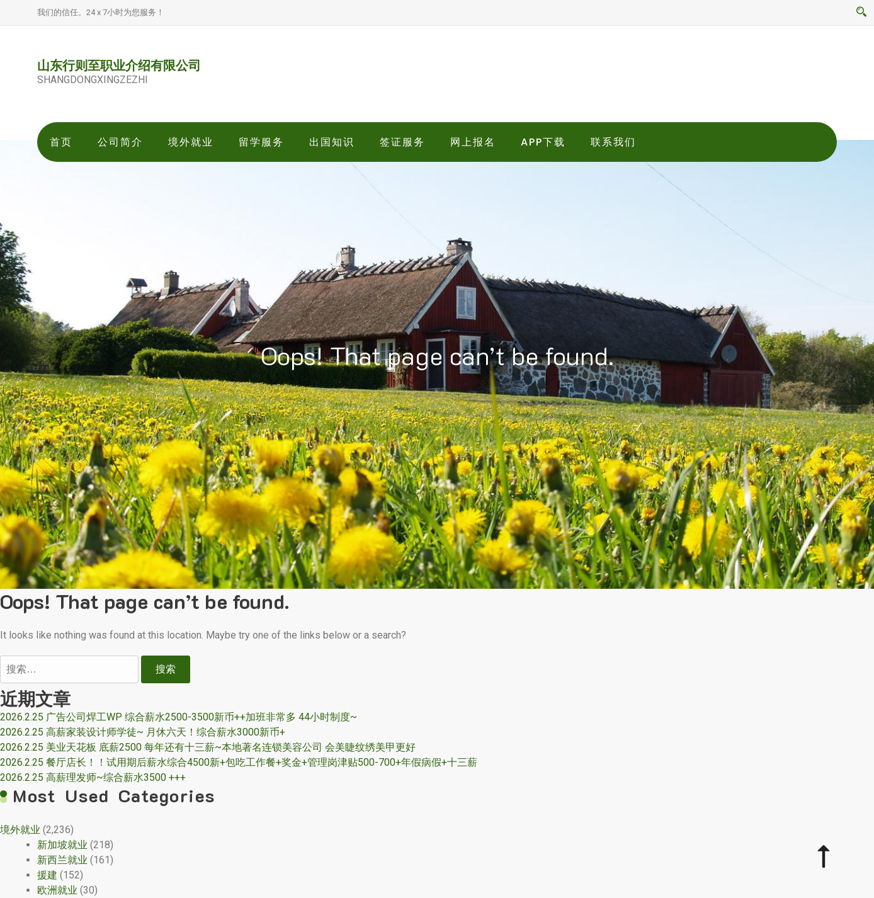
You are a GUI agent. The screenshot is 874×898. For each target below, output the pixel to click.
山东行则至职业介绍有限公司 (119, 65)
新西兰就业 (62, 860)
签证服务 (402, 142)
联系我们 (613, 142)
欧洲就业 (57, 890)
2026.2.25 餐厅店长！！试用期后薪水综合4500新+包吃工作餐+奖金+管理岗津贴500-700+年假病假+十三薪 (238, 762)
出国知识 (332, 142)
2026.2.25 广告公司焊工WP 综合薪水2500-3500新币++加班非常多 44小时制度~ (178, 717)
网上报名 (473, 142)
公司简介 (120, 142)
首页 (61, 142)
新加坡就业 (62, 845)
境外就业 (190, 142)
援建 (47, 875)
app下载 (543, 142)
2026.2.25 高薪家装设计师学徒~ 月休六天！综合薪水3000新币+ (142, 732)
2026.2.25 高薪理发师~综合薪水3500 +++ (93, 777)
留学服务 (261, 142)
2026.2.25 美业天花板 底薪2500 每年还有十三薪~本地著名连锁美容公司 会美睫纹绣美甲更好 (208, 747)
